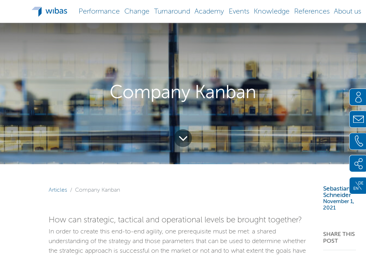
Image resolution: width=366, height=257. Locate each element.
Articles (58, 189)
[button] (99, 10)
